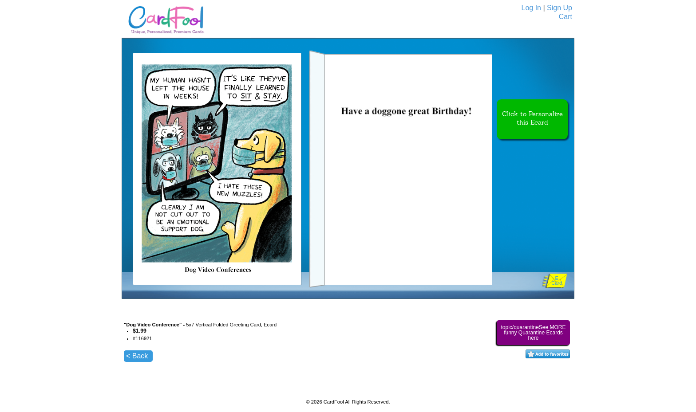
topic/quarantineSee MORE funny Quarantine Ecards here (533, 332)
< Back (137, 356)
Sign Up (559, 8)
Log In (531, 8)
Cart (565, 16)
